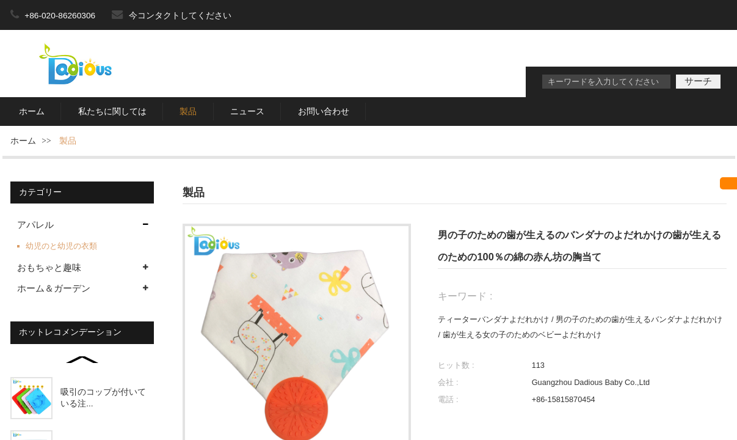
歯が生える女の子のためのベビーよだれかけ (522, 334)
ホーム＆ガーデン (53, 288)
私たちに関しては (112, 111)
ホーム (32, 111)
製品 (188, 111)
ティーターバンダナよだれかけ (493, 319)
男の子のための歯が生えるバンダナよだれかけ (639, 319)
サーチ (698, 81)
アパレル (35, 225)
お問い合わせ (323, 111)
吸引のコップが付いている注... (103, 397)
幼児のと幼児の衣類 (61, 246)
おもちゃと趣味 (49, 268)
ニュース (247, 111)
